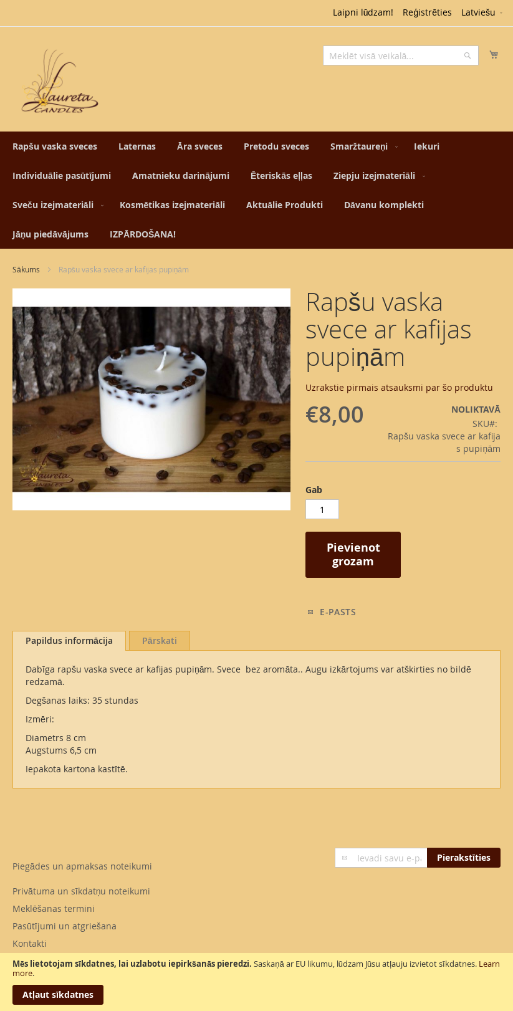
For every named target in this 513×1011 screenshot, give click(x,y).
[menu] (256, 190)
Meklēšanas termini (53, 908)
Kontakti (29, 943)
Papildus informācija (69, 640)
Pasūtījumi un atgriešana (64, 926)
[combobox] (401, 55)
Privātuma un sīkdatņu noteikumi (81, 891)
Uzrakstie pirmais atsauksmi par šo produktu (399, 387)
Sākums (26, 269)
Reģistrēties (427, 12)
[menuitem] (55, 146)
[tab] (69, 641)
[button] (482, 13)
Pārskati (159, 640)
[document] (256, 982)
